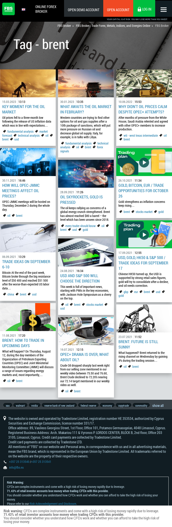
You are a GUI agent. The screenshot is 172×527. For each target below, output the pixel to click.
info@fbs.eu (16, 470)
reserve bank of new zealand (62, 405)
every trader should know (80, 226)
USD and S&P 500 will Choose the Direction (80, 278)
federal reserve (91, 405)
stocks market (144, 212)
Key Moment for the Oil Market (23, 109)
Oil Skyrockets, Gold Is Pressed (81, 199)
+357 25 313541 (41, 464)
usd (16, 139)
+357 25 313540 (19, 464)
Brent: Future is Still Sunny (138, 344)
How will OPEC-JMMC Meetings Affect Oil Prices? (21, 191)
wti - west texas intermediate (141, 135)
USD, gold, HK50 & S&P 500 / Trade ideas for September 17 (143, 263)
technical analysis (29, 135)
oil (46, 135)
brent (5, 139)
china (10, 294)
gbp (126, 292)
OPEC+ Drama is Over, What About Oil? (84, 357)
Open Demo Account (82, 9)
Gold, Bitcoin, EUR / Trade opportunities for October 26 (143, 191)
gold (161, 212)
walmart (21, 405)
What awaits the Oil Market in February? (86, 109)
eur (136, 292)
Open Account (117, 9)
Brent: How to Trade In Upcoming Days (23, 343)
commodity (147, 405)
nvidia (36, 405)
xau (8, 405)
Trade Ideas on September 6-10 (26, 264)
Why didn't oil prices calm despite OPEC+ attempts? (142, 109)
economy (111, 405)
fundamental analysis (20, 131)
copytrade (128, 405)
